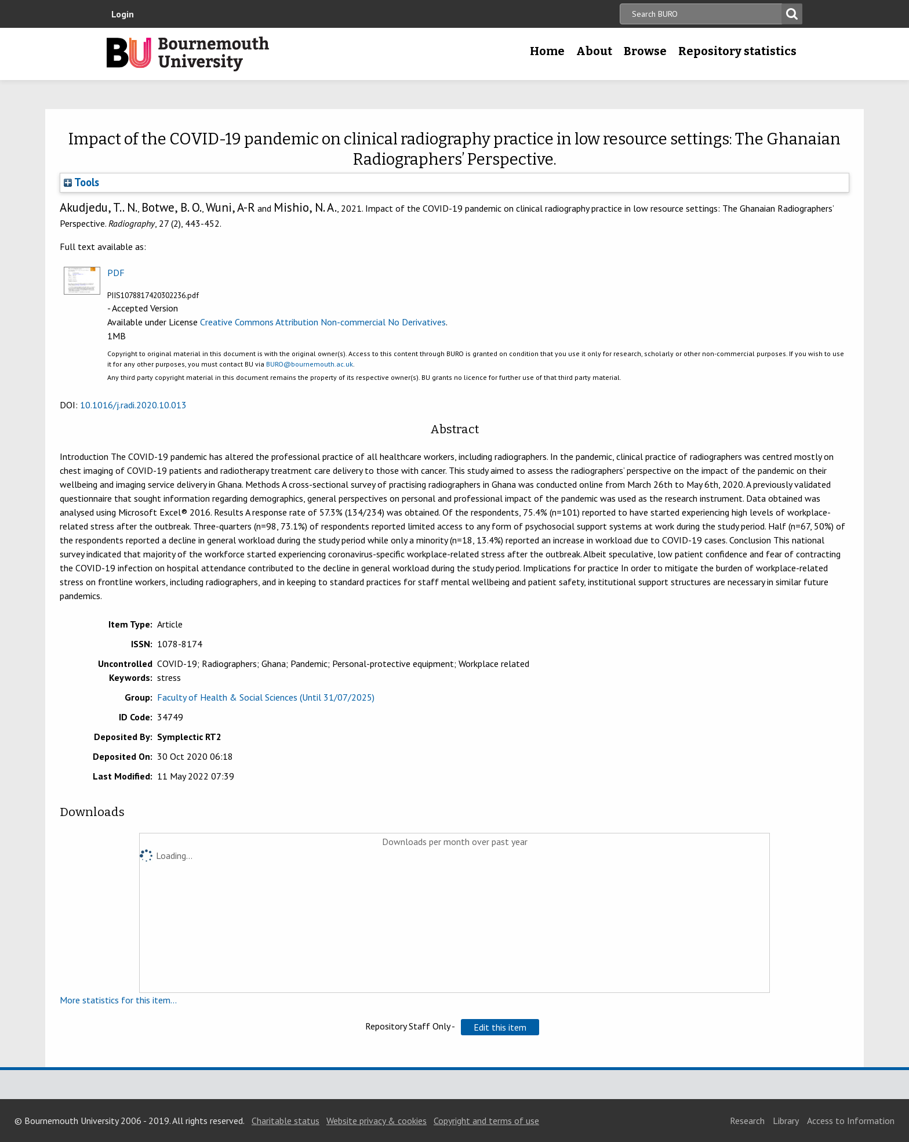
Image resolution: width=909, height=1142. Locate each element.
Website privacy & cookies (376, 1120)
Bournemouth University (188, 54)
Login (122, 14)
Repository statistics (737, 51)
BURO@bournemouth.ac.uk (309, 364)
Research (747, 1120)
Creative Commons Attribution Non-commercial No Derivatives (323, 322)
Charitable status (285, 1120)
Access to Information (851, 1120)
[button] (500, 1027)
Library (786, 1120)
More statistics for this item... (118, 1000)
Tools (81, 182)
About (594, 51)
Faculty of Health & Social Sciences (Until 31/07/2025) (265, 697)
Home (547, 51)
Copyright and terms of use (486, 1120)
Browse (645, 51)
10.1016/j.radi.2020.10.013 (133, 405)
